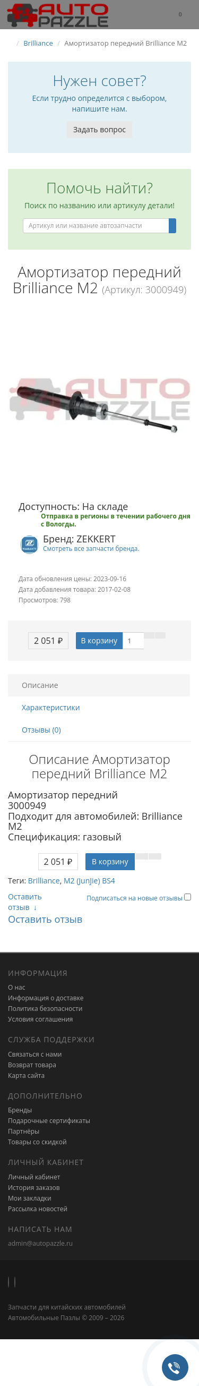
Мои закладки (29, 1198)
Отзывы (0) (41, 730)
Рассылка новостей (37, 1208)
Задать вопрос (99, 129)
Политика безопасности (45, 1008)
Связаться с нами (35, 1054)
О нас (16, 987)
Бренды (20, 1110)
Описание (40, 685)
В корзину (99, 640)
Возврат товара (32, 1064)
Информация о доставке (46, 997)
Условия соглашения (40, 1019)
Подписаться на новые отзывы (135, 898)
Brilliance (44, 880)
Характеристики (51, 707)
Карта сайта (26, 1075)
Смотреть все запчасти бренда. (91, 548)
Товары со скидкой (37, 1141)
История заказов (34, 1187)
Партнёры (23, 1131)
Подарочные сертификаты (49, 1120)
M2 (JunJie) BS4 (89, 880)
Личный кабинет (34, 1176)
